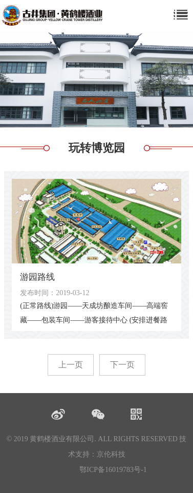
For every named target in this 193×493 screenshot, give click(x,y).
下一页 (122, 364)
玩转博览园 (97, 147)
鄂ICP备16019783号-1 (112, 470)
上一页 (70, 364)
